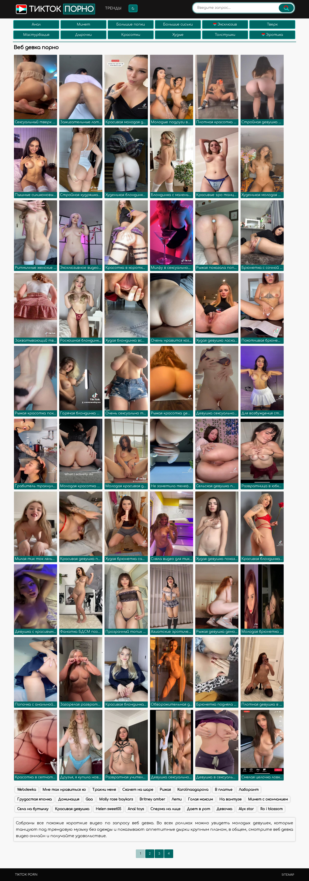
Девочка (224, 809)
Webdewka (26, 790)
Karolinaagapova (192, 790)
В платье (223, 790)
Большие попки (130, 24)
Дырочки (83, 35)
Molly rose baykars (116, 799)
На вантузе (230, 799)
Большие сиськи (178, 24)
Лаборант (249, 790)
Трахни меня (104, 790)
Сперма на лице (165, 809)
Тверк (272, 24)
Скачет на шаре (137, 790)
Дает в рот (198, 809)
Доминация (68, 799)
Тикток (55, 9)
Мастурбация (36, 35)
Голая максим (200, 799)
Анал (36, 24)
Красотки (130, 35)
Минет (83, 24)
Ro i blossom (271, 809)
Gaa (89, 799)
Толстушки (225, 35)
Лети (177, 799)
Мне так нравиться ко (64, 790)
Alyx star (246, 809)
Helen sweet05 (108, 809)
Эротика (272, 35)
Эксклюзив (225, 24)
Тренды (113, 8)
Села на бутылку (32, 809)
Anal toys (136, 809)
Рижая (165, 790)
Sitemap (288, 874)
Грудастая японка (34, 799)
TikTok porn (26, 874)
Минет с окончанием (268, 799)
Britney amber (152, 799)
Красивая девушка (72, 809)
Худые (177, 35)
